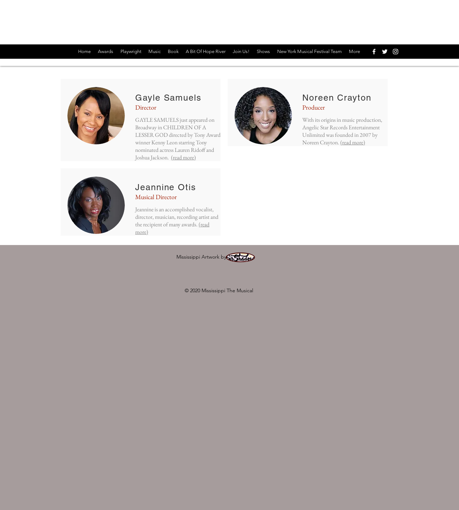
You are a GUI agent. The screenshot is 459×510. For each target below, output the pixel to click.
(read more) (183, 157)
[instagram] (395, 51)
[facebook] (374, 51)
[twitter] (384, 51)
